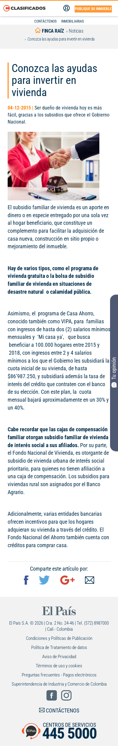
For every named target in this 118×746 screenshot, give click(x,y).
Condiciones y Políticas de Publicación (59, 638)
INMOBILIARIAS (72, 21)
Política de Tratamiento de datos (59, 647)
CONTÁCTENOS (45, 21)
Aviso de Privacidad (59, 656)
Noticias (76, 31)
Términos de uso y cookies (59, 666)
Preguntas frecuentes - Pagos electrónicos (59, 675)
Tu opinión (114, 372)
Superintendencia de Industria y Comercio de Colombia (59, 684)
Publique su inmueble (93, 9)
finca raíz (49, 31)
